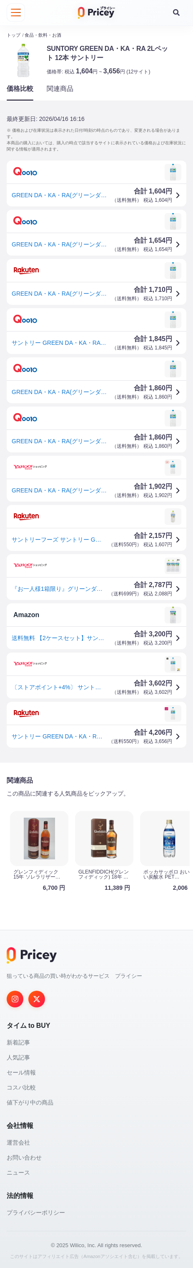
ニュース (18, 1172)
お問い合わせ (24, 1157)
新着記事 (18, 1042)
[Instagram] (15, 999)
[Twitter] (36, 999)
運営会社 (18, 1142)
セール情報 (21, 1072)
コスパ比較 (21, 1087)
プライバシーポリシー (36, 1212)
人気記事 (18, 1057)
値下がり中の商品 (30, 1102)
